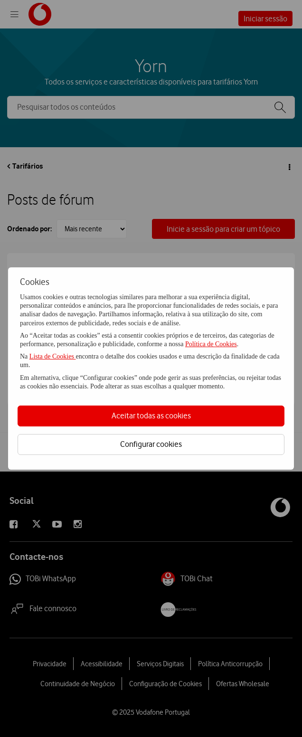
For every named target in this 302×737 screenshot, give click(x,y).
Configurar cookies (151, 444)
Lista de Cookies (52, 356)
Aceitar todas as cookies (151, 415)
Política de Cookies (211, 344)
